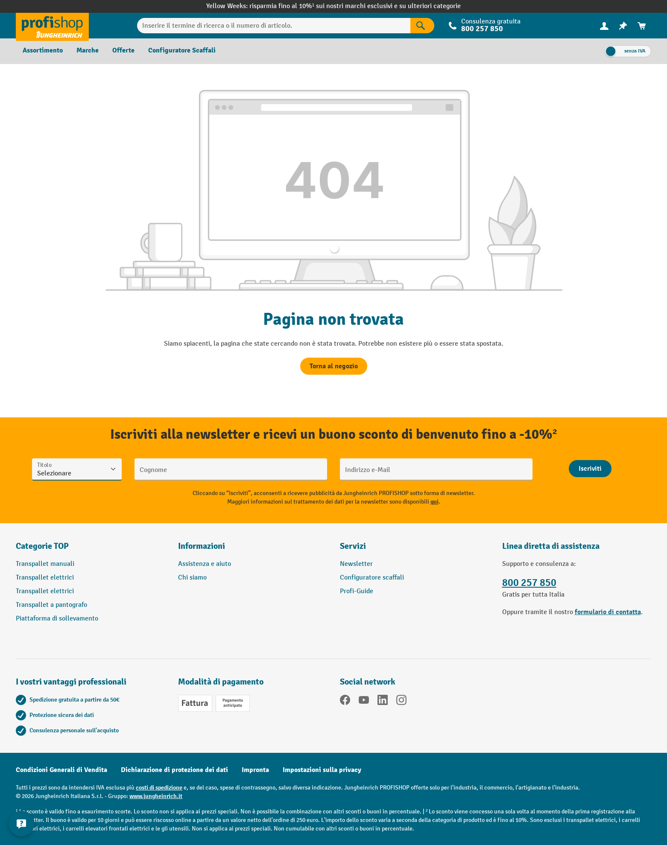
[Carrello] (641, 25)
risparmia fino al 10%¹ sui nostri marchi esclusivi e (324, 6)
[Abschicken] (590, 468)
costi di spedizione (159, 787)
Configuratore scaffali (372, 578)
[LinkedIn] (382, 701)
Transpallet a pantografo (51, 605)
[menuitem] (604, 25)
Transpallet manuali (45, 564)
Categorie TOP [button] (42, 546)
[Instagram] (401, 701)
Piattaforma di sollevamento (57, 619)
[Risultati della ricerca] (422, 25)
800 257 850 (482, 29)
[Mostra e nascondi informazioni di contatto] (21, 823)
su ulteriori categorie (430, 6)
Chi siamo (192, 578)
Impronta (255, 770)
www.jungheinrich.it (155, 796)
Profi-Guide (356, 591)
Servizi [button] (353, 546)
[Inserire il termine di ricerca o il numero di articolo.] (274, 25)
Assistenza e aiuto (204, 564)
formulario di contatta (608, 612)
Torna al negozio (334, 366)
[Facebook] (345, 701)
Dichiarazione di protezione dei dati (174, 770)
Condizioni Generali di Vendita (61, 770)
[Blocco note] (623, 25)
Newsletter (356, 564)
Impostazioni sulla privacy (322, 770)
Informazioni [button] (201, 546)
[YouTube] (364, 701)
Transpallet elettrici (45, 578)
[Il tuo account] (604, 25)
